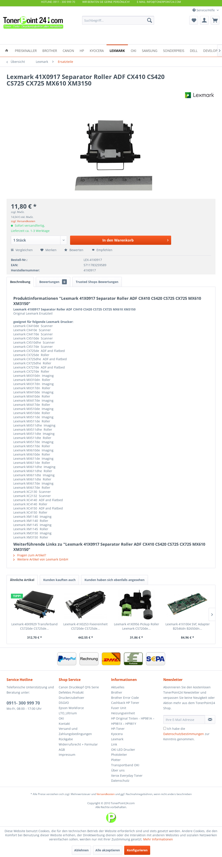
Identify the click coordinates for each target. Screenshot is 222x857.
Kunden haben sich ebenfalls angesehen (114, 580)
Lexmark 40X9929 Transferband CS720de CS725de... (34, 626)
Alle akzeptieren (107, 850)
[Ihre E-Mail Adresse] (184, 719)
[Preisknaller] (26, 50)
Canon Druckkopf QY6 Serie (79, 687)
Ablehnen (81, 850)
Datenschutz (120, 780)
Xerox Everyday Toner (127, 775)
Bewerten (74, 250)
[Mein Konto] (204, 20)
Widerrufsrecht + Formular (78, 744)
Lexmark (117, 739)
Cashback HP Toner (125, 703)
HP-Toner (118, 729)
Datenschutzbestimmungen (183, 734)
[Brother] (50, 50)
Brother (116, 692)
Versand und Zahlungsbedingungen (75, 731)
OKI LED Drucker (123, 749)
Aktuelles (117, 687)
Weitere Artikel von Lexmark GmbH (40, 559)
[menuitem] (118, 20)
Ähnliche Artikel (22, 580)
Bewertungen (53, 281)
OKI (61, 718)
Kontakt (64, 724)
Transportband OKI (125, 765)
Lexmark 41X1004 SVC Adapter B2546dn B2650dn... (187, 626)
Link (114, 744)
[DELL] (193, 50)
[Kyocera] (97, 50)
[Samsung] (149, 50)
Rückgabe (66, 739)
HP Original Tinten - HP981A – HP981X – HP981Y (132, 721)
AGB (62, 749)
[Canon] (68, 50)
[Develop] (210, 50)
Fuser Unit (118, 708)
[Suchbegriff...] (118, 20)
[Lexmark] (117, 50)
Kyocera (117, 734)
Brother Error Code (125, 698)
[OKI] (133, 50)
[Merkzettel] (193, 20)
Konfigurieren (137, 850)
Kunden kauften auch (59, 580)
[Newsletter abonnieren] (210, 719)
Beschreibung (20, 282)
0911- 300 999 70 (23, 703)
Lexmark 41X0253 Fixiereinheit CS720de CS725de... (85, 626)
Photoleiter (119, 754)
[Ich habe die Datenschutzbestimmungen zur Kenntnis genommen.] (164, 728)
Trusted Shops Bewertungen (97, 282)
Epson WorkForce (71, 708)
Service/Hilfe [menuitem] (204, 10)
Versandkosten (105, 794)
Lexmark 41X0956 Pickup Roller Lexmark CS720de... (136, 626)
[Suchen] (149, 20)
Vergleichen (22, 250)
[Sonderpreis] (173, 50)
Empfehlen (102, 250)
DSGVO (64, 703)
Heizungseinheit (123, 713)
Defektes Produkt (71, 692)
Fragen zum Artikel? (29, 555)
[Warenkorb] (215, 20)
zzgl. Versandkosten (23, 221)
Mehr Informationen (158, 839)
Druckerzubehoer (71, 698)
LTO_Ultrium (68, 713)
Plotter (116, 760)
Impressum (67, 754)
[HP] (82, 50)
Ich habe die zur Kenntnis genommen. (186, 734)
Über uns (118, 770)
